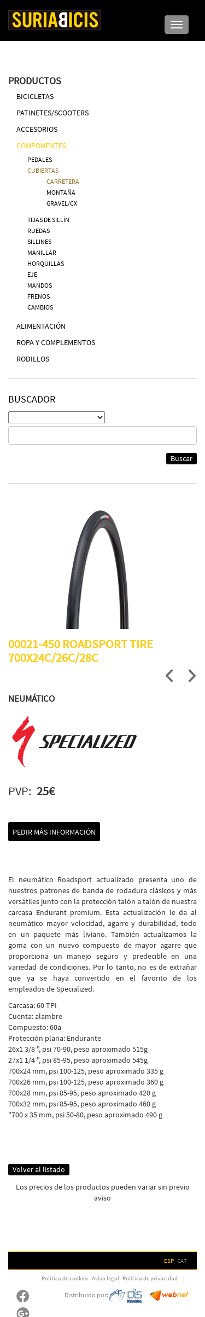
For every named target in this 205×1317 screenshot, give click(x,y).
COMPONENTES (41, 145)
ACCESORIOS (36, 129)
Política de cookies (65, 1278)
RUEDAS (38, 230)
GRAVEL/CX (61, 203)
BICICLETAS (35, 96)
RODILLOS (32, 359)
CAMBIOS (40, 307)
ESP (169, 1260)
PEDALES (39, 159)
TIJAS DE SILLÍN (48, 219)
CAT (182, 1260)
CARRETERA (62, 181)
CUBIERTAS (42, 170)
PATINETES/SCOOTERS (52, 113)
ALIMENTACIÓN (41, 326)
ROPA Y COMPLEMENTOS (55, 342)
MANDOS (39, 285)
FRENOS (38, 296)
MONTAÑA (60, 192)
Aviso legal (105, 1278)
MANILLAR (41, 252)
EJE (32, 274)
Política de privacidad (150, 1278)
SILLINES (39, 241)
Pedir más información (54, 832)
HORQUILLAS (45, 263)
